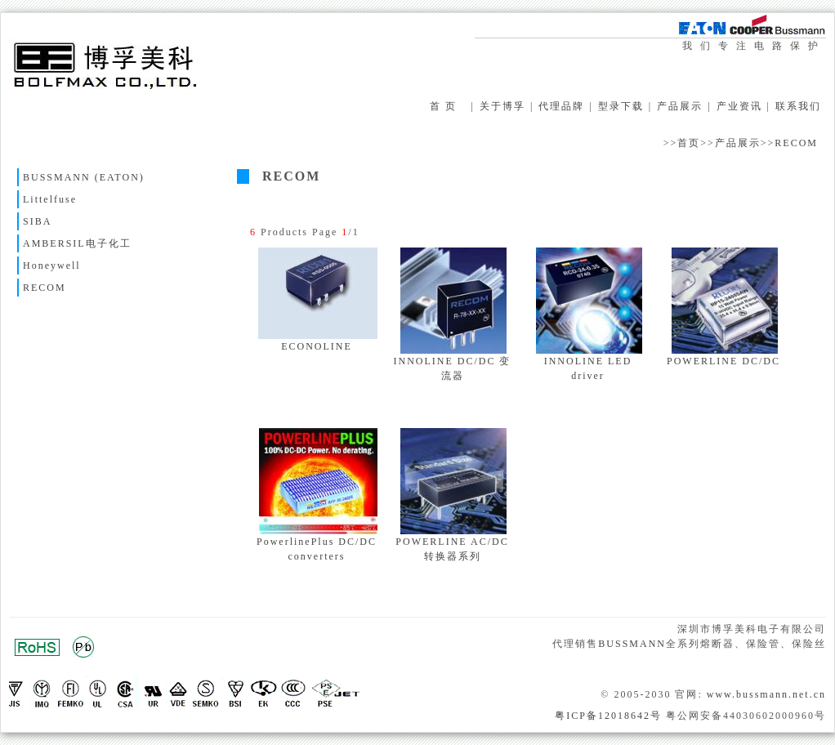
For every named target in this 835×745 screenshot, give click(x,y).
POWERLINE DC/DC (723, 361)
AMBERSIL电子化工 (77, 243)
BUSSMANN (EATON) (84, 177)
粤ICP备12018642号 (608, 715)
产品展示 (680, 106)
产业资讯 (739, 106)
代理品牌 (561, 106)
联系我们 (798, 106)
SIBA (37, 221)
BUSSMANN (632, 643)
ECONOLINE (316, 346)
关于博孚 (502, 106)
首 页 (443, 106)
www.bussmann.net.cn (766, 694)
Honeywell (52, 265)
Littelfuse (50, 199)
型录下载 (621, 106)
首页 (688, 143)
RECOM (796, 143)
